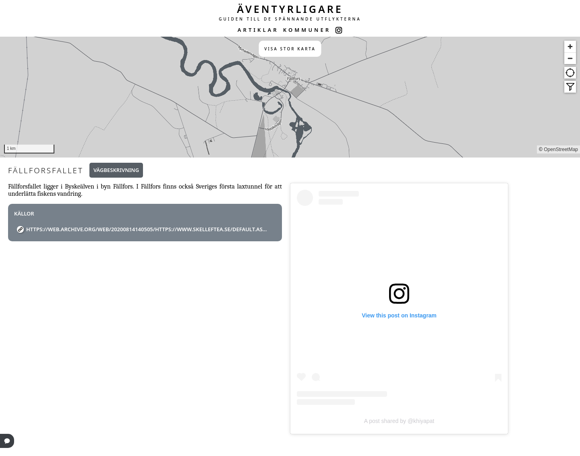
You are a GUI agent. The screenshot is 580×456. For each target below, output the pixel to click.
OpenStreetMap (561, 149)
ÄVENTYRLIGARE (290, 9)
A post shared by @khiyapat (399, 421)
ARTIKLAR (258, 29)
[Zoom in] (570, 46)
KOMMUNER (307, 29)
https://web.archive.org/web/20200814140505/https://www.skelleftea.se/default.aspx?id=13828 (148, 229)
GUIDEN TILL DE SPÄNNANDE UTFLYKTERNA (290, 19)
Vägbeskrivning (116, 170)
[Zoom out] (570, 58)
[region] (290, 97)
